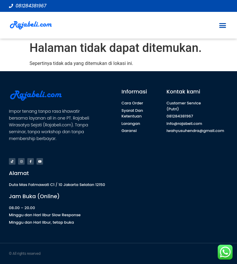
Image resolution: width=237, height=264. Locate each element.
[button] (222, 25)
